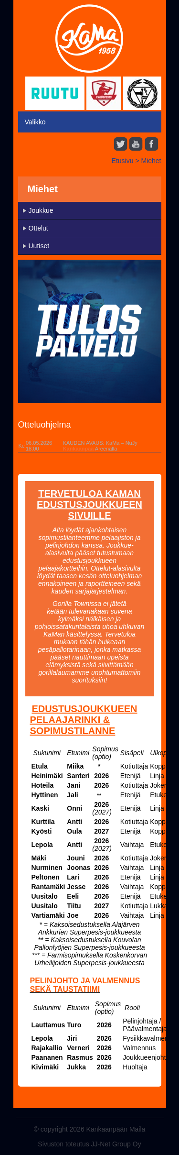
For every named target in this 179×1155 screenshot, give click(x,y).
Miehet (151, 161)
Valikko (35, 122)
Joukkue (41, 210)
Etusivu (123, 161)
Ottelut (38, 228)
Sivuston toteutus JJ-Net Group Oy (89, 1144)
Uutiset (39, 246)
